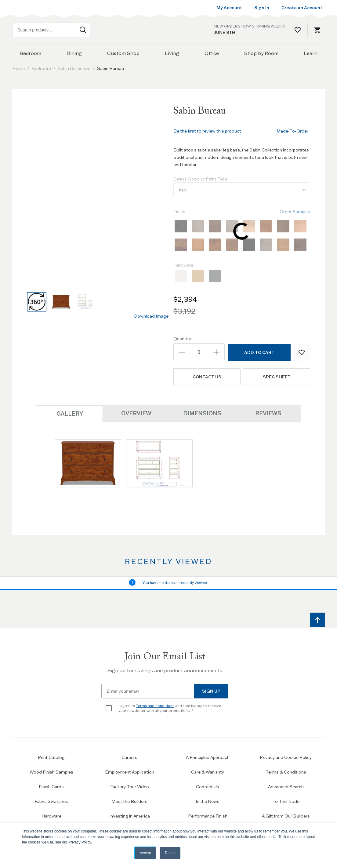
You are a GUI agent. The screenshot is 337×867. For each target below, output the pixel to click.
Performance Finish (207, 815)
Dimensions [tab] (202, 413)
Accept (145, 853)
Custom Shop (123, 53)
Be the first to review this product (207, 131)
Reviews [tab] (268, 413)
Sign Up (211, 691)
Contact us (207, 377)
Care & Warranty (207, 771)
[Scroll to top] (317, 619)
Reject (170, 853)
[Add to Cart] (259, 352)
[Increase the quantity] (216, 352)
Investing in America (129, 815)
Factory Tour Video (129, 786)
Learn (310, 53)
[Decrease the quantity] (182, 352)
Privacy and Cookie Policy (286, 757)
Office (212, 53)
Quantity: (182, 338)
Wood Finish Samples (51, 771)
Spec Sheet (277, 377)
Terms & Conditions (286, 771)
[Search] (83, 30)
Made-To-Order (292, 131)
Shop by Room (261, 53)
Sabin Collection (74, 68)
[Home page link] (168, 30)
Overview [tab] (136, 413)
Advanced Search (286, 786)
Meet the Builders (129, 801)
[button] (36, 301)
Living (172, 53)
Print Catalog (51, 757)
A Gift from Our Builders (286, 815)
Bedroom (30, 53)
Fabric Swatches (51, 801)
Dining (74, 53)
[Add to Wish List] (301, 352)
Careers (129, 757)
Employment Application (129, 771)
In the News (207, 801)
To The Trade (285, 801)
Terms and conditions (155, 705)
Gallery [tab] (69, 413)
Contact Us (207, 786)
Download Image (151, 316)
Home (18, 68)
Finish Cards (51, 786)
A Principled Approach (208, 757)
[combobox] (51, 30)
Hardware (51, 815)
